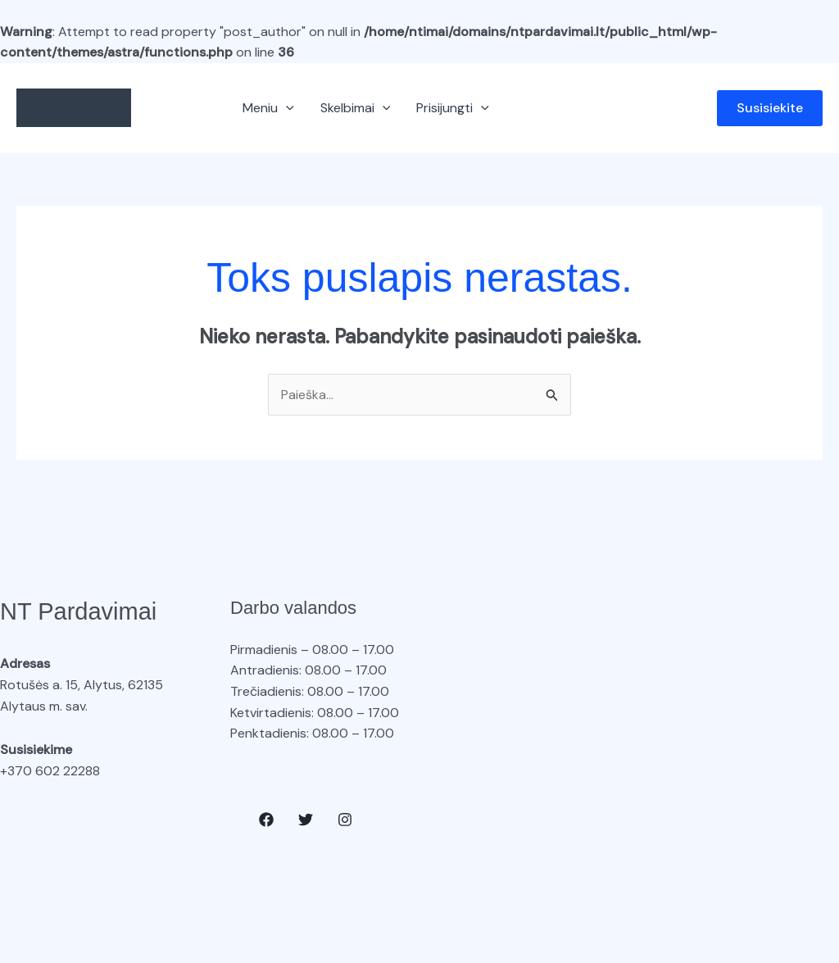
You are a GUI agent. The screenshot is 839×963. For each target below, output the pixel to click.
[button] (286, 108)
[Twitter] (305, 819)
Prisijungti (452, 108)
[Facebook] (266, 819)
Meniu (268, 108)
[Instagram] (345, 819)
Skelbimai (355, 108)
